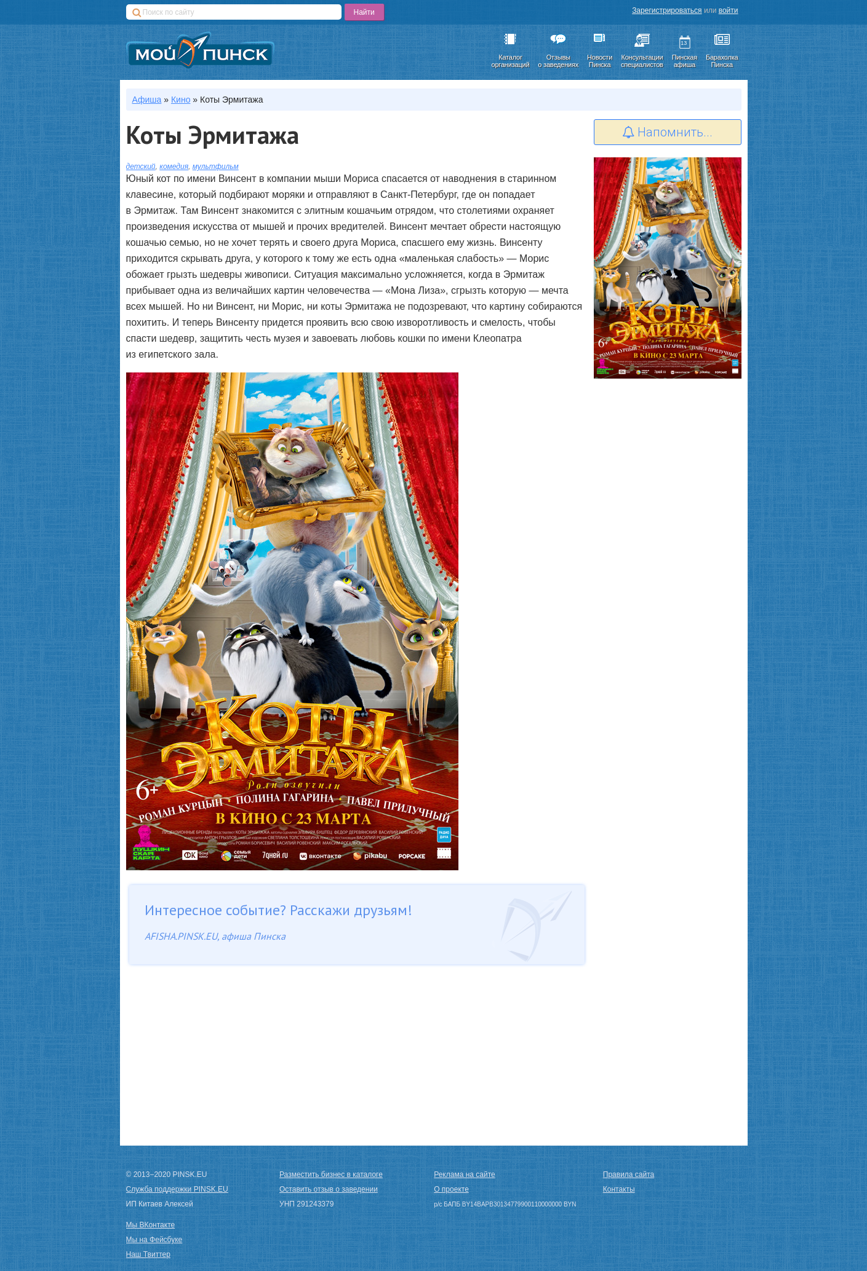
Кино (181, 99)
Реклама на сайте (464, 1174)
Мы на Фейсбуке (154, 1239)
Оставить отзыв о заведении (328, 1189)
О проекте (451, 1189)
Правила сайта (628, 1174)
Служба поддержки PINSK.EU (177, 1189)
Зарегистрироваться (666, 10)
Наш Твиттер (148, 1254)
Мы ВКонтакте (150, 1225)
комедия (173, 166)
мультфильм (216, 166)
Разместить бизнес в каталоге (331, 1174)
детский (141, 166)
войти (728, 10)
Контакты (619, 1189)
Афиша (147, 99)
